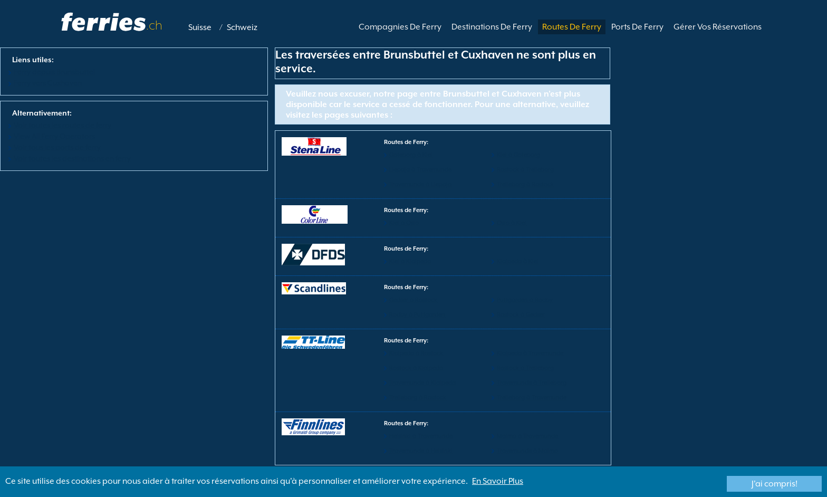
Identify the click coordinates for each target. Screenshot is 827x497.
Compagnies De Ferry (400, 27)
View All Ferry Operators (54, 136)
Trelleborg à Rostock (525, 184)
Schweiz (242, 27)
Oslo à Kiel (511, 222)
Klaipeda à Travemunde (530, 353)
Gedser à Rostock (413, 300)
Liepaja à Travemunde (420, 169)
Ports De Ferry (637, 27)
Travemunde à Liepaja (420, 184)
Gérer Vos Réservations (718, 27)
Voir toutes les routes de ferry (62, 125)
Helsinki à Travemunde (421, 436)
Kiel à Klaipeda (410, 261)
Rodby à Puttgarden (417, 314)
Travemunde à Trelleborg (531, 382)
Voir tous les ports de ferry (57, 147)
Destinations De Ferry (491, 27)
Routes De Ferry (571, 27)
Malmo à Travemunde (527, 436)
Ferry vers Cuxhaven (48, 83)
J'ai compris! (774, 484)
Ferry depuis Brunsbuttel (54, 72)
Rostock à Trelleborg (525, 169)
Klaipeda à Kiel (517, 261)
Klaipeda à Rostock (416, 353)
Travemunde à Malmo (527, 450)
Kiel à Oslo (404, 222)
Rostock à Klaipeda (416, 368)
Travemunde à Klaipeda (422, 382)
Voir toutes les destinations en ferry (72, 158)
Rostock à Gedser (521, 314)
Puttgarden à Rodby (525, 300)
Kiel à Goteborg (518, 154)
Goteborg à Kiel (410, 154)
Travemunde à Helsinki (421, 450)
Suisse (199, 27)
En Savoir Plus (497, 481)
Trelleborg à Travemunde (531, 397)
